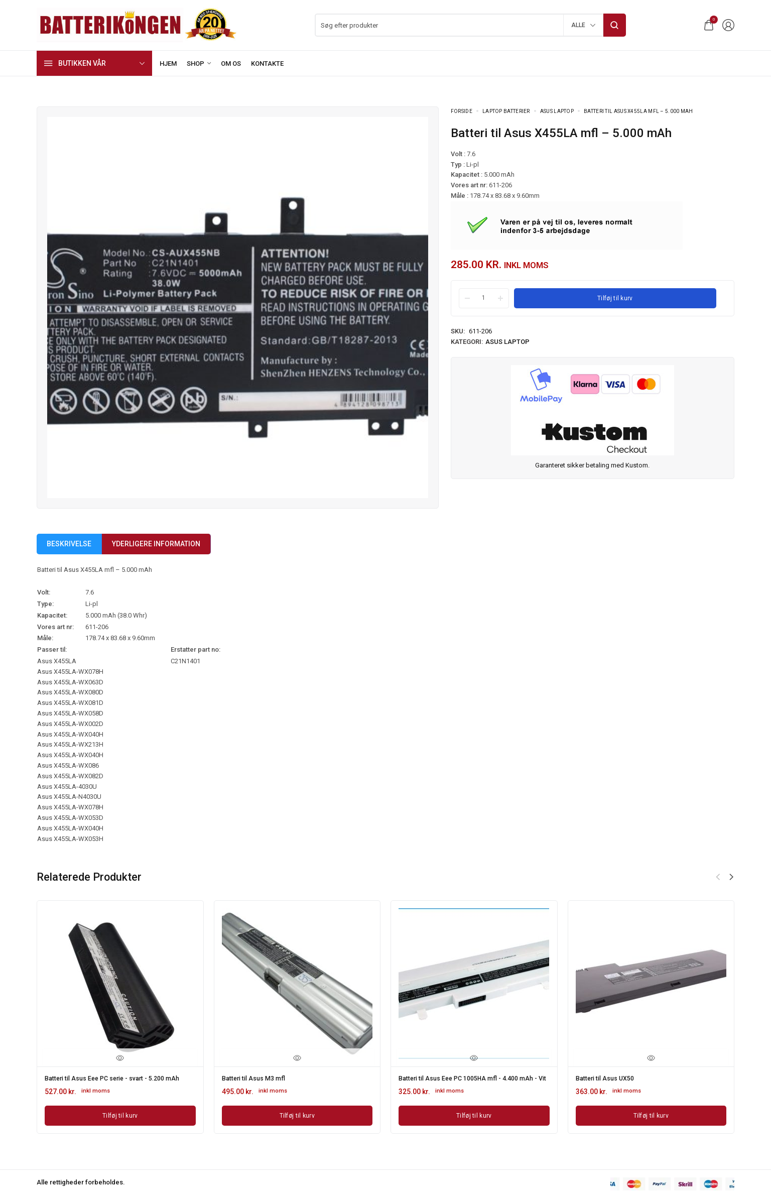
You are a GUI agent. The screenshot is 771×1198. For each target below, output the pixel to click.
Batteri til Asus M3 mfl (257, 1078)
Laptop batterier (506, 111)
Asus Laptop (557, 111)
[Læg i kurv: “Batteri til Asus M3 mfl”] (297, 1114)
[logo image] (137, 24)
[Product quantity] (483, 298)
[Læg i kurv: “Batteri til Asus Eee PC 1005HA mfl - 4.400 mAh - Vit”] (474, 1121)
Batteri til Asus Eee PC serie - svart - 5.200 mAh (113, 1081)
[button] (731, 877)
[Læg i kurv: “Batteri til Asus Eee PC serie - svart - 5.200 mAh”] (120, 1121)
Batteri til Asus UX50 (608, 1078)
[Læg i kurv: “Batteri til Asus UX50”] (651, 1114)
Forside (461, 111)
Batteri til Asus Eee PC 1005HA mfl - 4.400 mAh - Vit (466, 1081)
